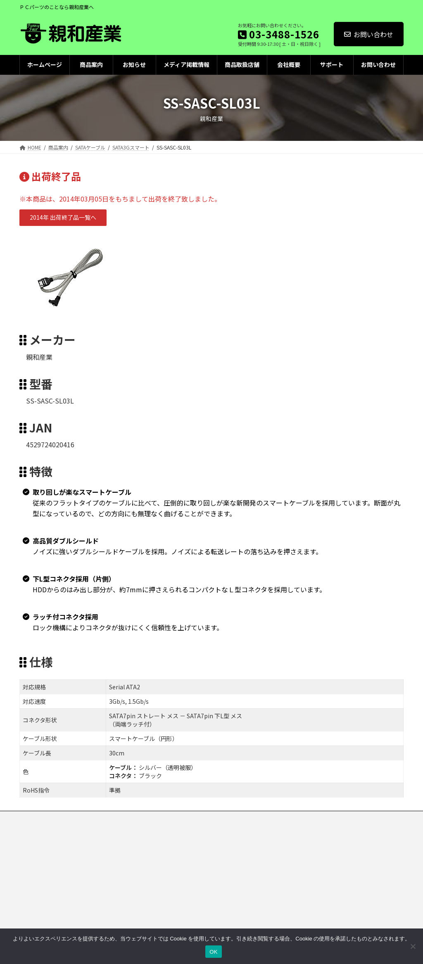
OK (213, 952)
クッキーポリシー (159, 818)
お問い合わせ (368, 34)
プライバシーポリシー (98, 818)
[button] (63, 217)
